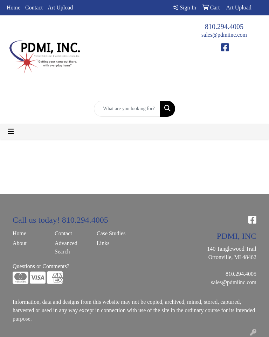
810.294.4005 (224, 26)
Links (103, 243)
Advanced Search (66, 247)
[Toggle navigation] (11, 131)
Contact (34, 7)
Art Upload (60, 7)
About (20, 243)
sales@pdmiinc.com (224, 35)
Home (13, 7)
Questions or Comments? (41, 266)
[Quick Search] (127, 109)
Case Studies (111, 233)
